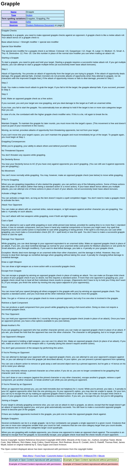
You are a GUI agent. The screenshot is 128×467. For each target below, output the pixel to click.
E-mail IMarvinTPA (73, 456)
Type (13, 15)
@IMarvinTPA (90, 456)
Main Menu (28, 456)
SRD (28, 22)
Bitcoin (102, 456)
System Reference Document (40, 25)
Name (13, 12)
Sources (13, 25)
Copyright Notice (55, 456)
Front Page (40, 456)
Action (29, 15)
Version (13, 22)
